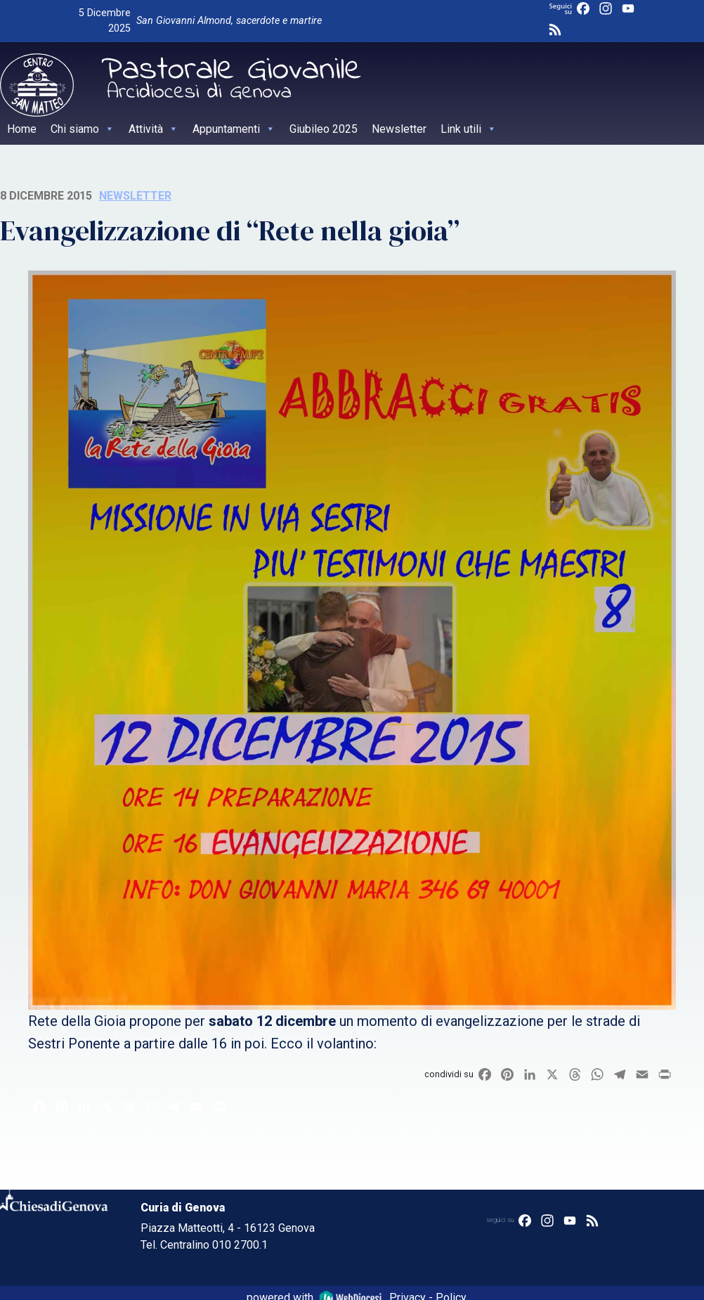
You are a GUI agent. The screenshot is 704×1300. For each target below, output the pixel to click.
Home (22, 129)
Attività (153, 129)
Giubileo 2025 (323, 129)
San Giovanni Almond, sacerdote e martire (229, 21)
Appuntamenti (234, 129)
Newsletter (399, 129)
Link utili (469, 129)
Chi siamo (83, 129)
